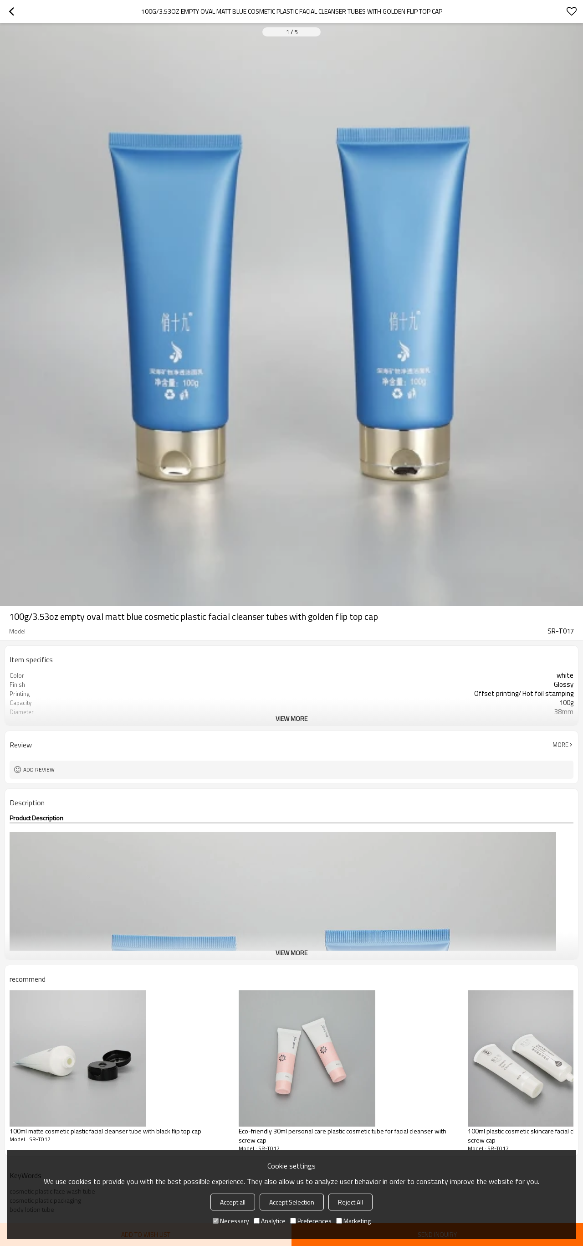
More (560, 744)
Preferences (311, 1220)
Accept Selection (291, 1202)
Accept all (232, 1202)
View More (291, 718)
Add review (39, 769)
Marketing (353, 1220)
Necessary (231, 1220)
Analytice (270, 1220)
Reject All (350, 1202)
